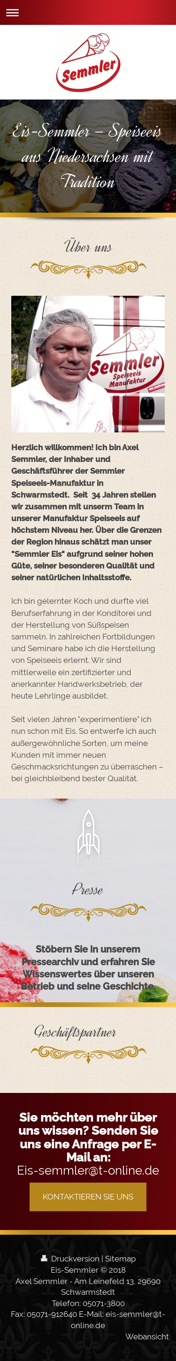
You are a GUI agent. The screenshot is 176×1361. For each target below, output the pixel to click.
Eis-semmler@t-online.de (88, 1170)
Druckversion (71, 1258)
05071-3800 (104, 1303)
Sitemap (120, 1258)
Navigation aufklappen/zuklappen (88, 12)
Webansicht (147, 1336)
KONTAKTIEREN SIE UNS (88, 1196)
